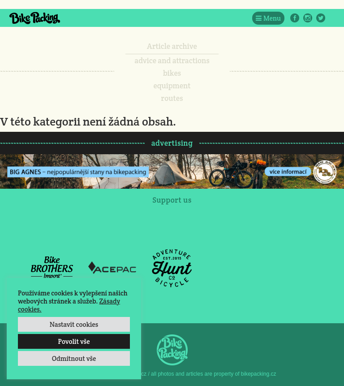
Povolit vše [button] (74, 341)
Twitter (320, 17)
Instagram (307, 17)
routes (172, 98)
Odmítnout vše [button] (74, 358)
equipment (171, 86)
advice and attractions (172, 60)
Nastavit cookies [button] (74, 324)
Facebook (294, 17)
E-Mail (333, 17)
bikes (172, 73)
